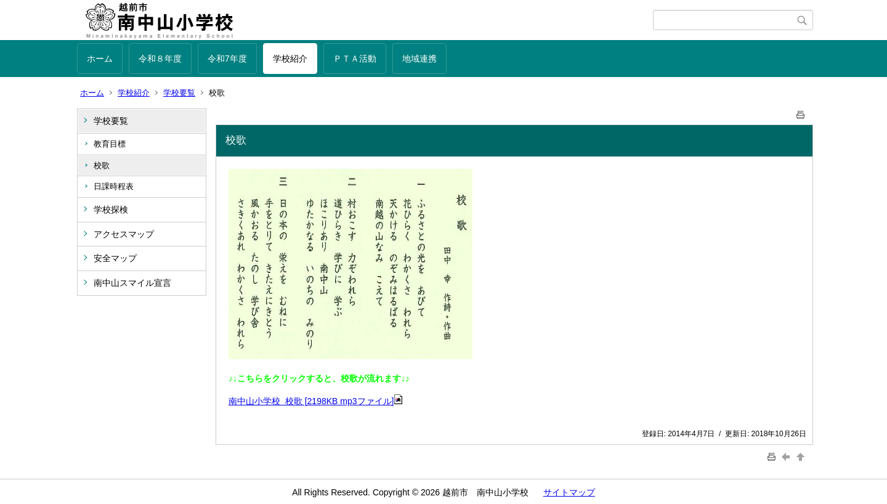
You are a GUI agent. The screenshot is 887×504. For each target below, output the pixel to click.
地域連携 (419, 58)
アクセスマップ (124, 234)
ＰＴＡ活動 (354, 58)
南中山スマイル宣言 (132, 283)
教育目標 (110, 143)
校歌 (102, 165)
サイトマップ (569, 492)
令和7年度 (227, 58)
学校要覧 (179, 92)
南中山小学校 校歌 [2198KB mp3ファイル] (316, 401)
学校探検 (111, 209)
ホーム (100, 58)
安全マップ (115, 258)
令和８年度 (160, 58)
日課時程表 (114, 186)
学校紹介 (290, 58)
